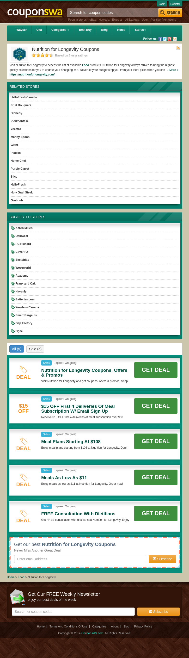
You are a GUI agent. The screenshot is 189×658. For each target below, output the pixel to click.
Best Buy (85, 29)
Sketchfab (22, 259)
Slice (14, 176)
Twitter (165, 39)
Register (175, 3)
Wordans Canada (27, 307)
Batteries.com (25, 299)
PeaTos (16, 153)
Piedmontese (20, 121)
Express (117, 19)
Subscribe (162, 559)
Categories (60, 29)
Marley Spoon (20, 137)
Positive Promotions (163, 19)
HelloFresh (18, 184)
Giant (14, 145)
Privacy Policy (143, 626)
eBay (93, 19)
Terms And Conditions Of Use (68, 626)
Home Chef (18, 160)
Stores (140, 29)
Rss (175, 39)
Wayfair (22, 29)
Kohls (121, 29)
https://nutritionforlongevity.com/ (32, 74)
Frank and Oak (26, 283)
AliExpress (132, 19)
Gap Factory (24, 323)
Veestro (16, 129)
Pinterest (169, 39)
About (114, 626)
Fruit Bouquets (21, 105)
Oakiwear (22, 236)
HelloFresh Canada (24, 97)
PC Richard (23, 244)
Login (162, 3)
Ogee (19, 331)
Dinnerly (16, 113)
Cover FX (22, 252)
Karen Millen (24, 228)
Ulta (39, 29)
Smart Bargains (26, 315)
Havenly (21, 291)
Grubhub (17, 200)
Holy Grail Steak (22, 192)
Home (11, 577)
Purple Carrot (20, 168)
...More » (172, 70)
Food (85, 65)
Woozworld (23, 267)
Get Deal (156, 370)
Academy (22, 275)
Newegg (104, 19)
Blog (104, 29)
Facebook (160, 39)
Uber (145, 19)
